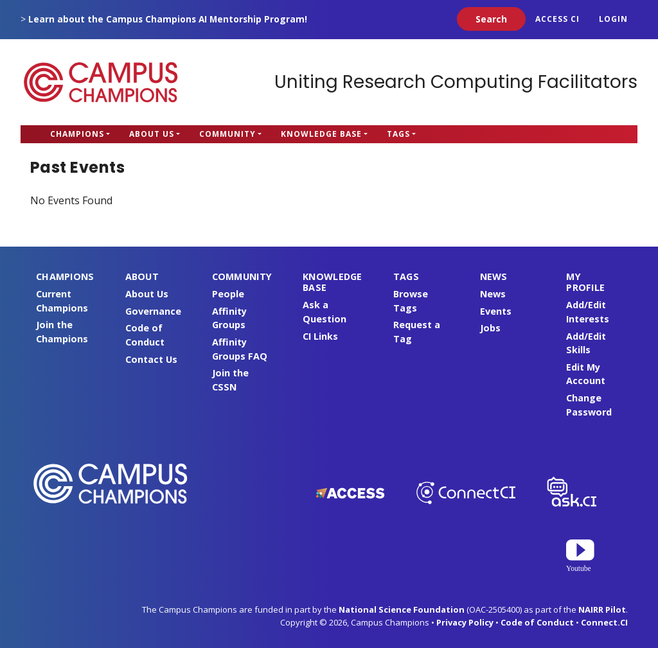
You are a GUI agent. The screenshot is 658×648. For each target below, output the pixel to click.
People (228, 294)
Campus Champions (101, 82)
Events (495, 311)
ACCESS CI (557, 18)
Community (227, 133)
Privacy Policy (465, 622)
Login (613, 18)
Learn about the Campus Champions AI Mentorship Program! (167, 19)
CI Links (320, 336)
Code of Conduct (537, 622)
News (493, 294)
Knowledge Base (321, 133)
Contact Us (151, 359)
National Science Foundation (402, 609)
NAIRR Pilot (602, 609)
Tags (398, 133)
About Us (151, 133)
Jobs (490, 328)
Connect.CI (604, 622)
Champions (77, 133)
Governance (153, 311)
